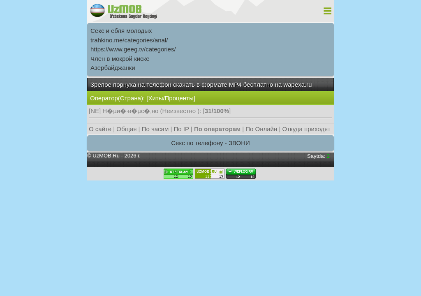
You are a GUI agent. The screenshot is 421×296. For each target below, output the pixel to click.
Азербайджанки (112, 67)
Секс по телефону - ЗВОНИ (210, 142)
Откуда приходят (306, 128)
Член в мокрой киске (120, 58)
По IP (181, 128)
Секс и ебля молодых (121, 30)
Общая (126, 128)
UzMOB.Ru (106, 156)
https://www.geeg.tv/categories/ (133, 49)
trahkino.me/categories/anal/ (129, 40)
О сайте (100, 128)
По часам (155, 128)
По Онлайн (261, 128)
